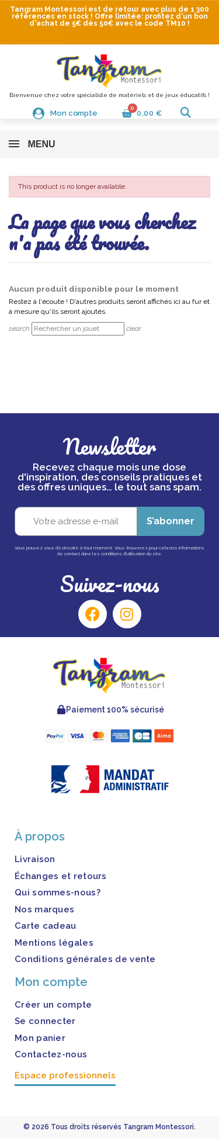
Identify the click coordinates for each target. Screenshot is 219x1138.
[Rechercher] (78, 328)
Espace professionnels (65, 1075)
